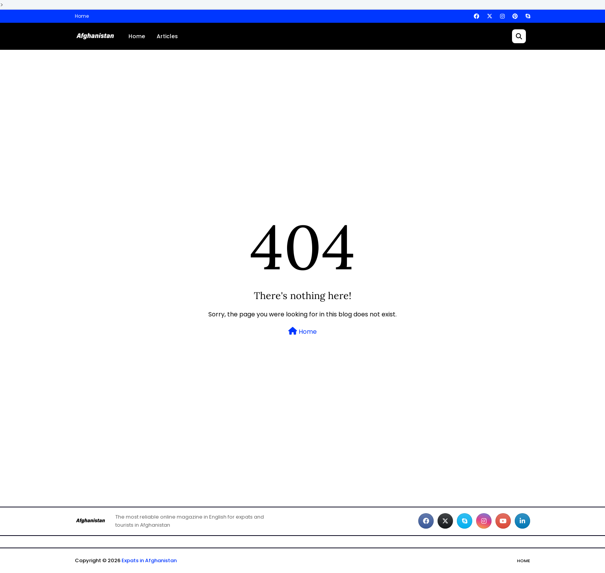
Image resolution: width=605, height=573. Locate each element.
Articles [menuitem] (167, 36)
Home (82, 16)
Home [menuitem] (136, 36)
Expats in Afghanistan (149, 560)
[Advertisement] (302, 116)
